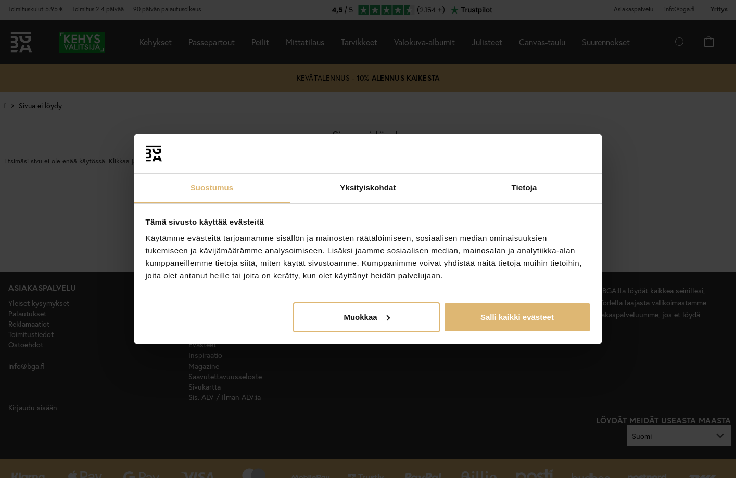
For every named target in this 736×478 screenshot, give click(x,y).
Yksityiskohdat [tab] (368, 187)
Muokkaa (366, 317)
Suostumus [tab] (212, 187)
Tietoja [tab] (524, 187)
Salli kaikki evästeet (517, 317)
